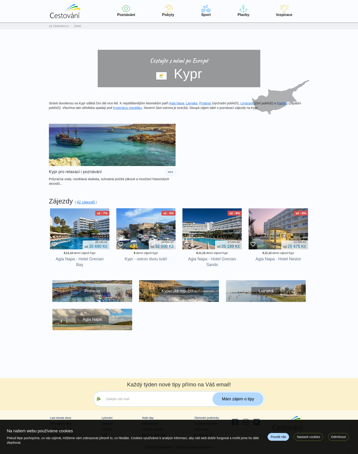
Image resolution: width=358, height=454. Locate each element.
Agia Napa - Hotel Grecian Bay (80, 262)
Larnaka (191, 103)
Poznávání (126, 11)
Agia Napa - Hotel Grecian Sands (212, 262)
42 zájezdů (86, 202)
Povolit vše (278, 437)
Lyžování (107, 418)
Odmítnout (338, 437)
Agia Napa (176, 103)
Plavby (243, 11)
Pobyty (168, 11)
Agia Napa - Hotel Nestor (278, 259)
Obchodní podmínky (207, 418)
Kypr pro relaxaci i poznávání (75, 172)
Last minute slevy (60, 418)
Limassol (246, 103)
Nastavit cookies (308, 437)
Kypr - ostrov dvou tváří (146, 259)
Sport (206, 11)
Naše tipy (147, 418)
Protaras (205, 103)
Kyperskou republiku (127, 108)
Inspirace (284, 11)
